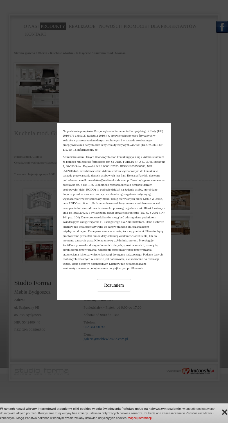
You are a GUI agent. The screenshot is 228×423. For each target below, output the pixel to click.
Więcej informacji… (141, 418)
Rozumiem (114, 285)
